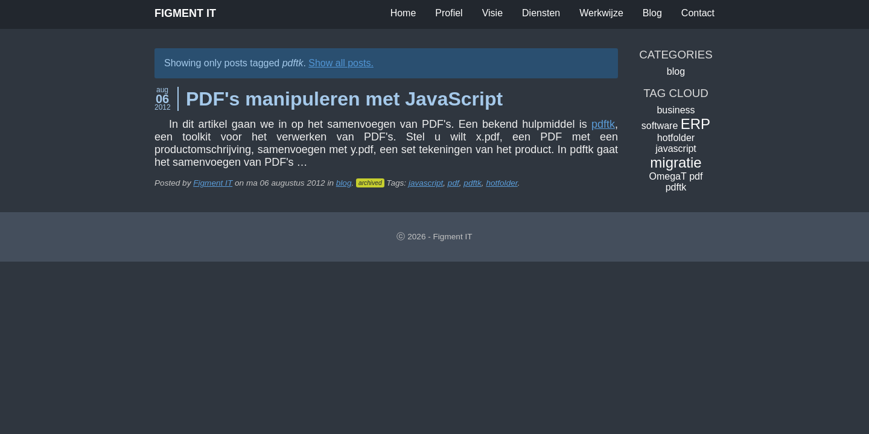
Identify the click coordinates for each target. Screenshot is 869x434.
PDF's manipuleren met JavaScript (344, 99)
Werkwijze (601, 13)
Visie (492, 13)
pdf (453, 182)
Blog (652, 13)
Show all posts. (341, 63)
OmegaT (668, 176)
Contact (698, 13)
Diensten (541, 13)
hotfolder (501, 182)
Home (403, 13)
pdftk (603, 124)
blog (344, 182)
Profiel (448, 13)
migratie (675, 162)
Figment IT (185, 13)
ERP (695, 124)
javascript (426, 182)
